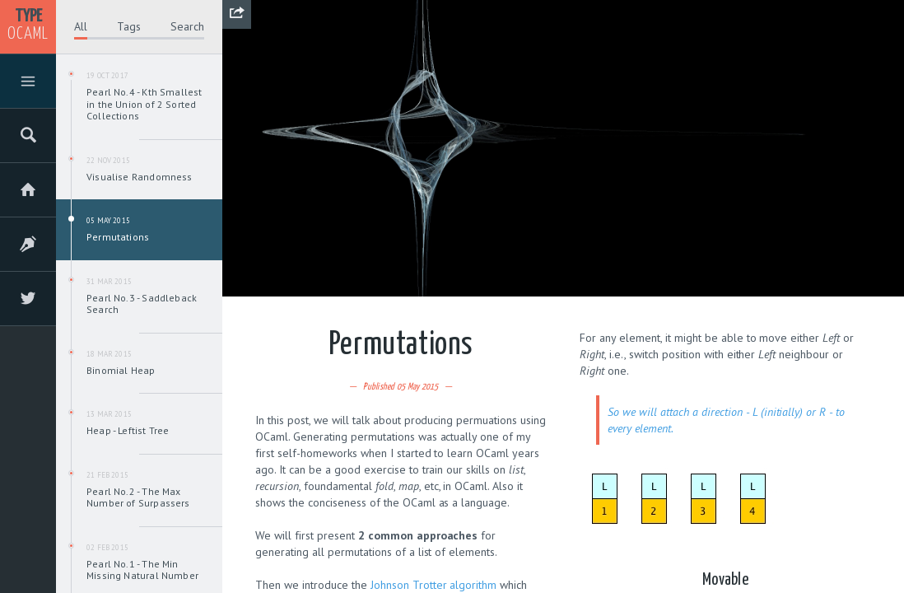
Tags (129, 26)
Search (187, 26)
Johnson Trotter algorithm (433, 584)
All (80, 26)
